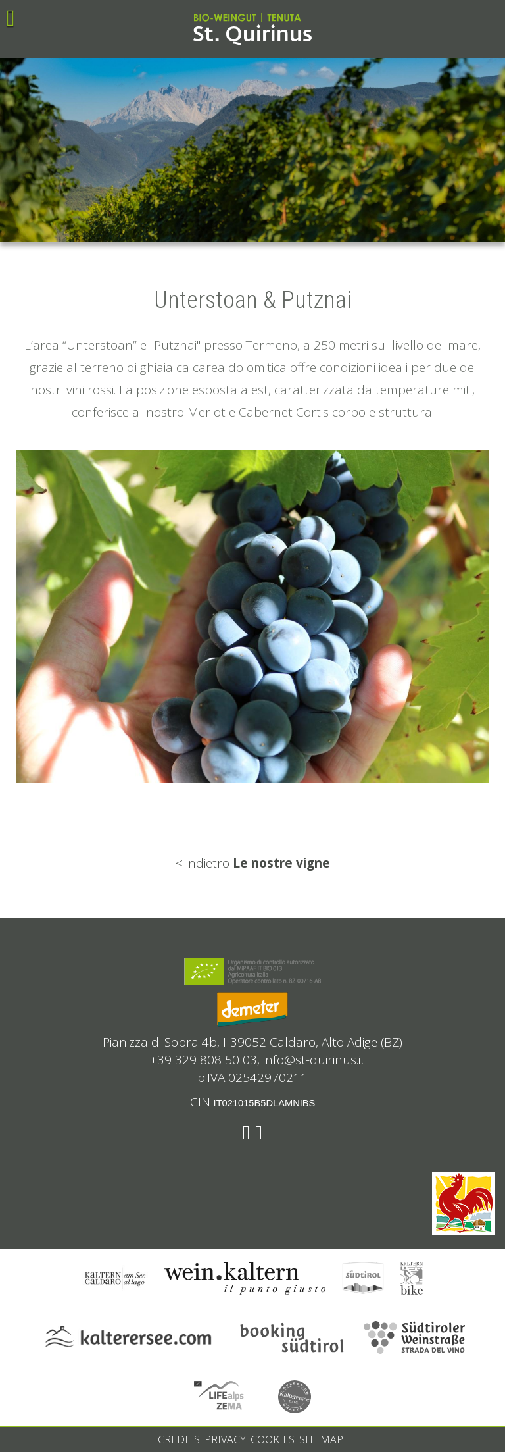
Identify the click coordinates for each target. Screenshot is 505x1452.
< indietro (253, 862)
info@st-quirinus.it (314, 1059)
